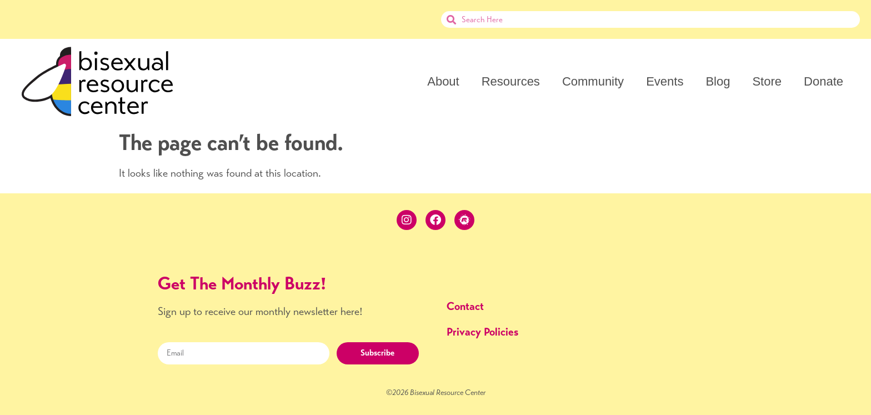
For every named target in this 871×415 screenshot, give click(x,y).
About (443, 81)
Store (767, 81)
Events (664, 81)
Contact (465, 306)
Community (593, 81)
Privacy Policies (482, 332)
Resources (511, 81)
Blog (717, 81)
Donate (823, 81)
